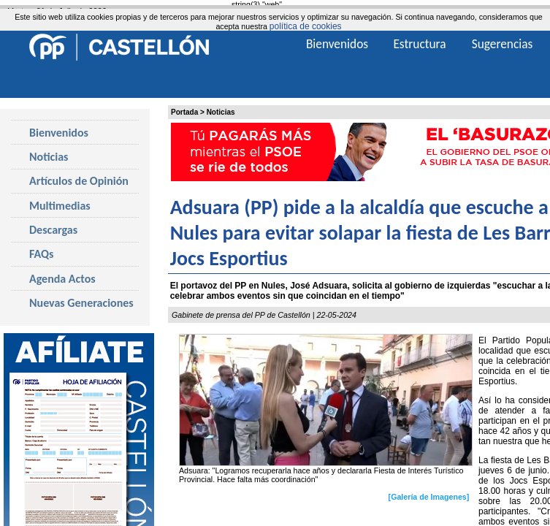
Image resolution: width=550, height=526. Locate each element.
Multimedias (60, 206)
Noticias (221, 112)
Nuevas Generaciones (81, 303)
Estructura (419, 44)
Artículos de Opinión (79, 181)
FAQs (41, 254)
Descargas (53, 230)
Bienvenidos (58, 133)
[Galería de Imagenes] (429, 496)
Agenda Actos (62, 279)
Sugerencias (502, 44)
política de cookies (306, 26)
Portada (184, 112)
